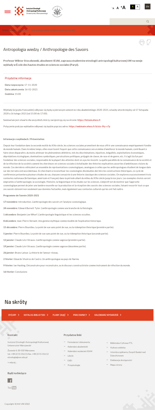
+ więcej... (12, 362)
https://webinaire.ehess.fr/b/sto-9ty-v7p (89, 126)
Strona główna (8, 30)
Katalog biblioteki (34, 315)
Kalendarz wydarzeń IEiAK (80, 351)
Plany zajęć (59, 315)
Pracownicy (80, 315)
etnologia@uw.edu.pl (17, 357)
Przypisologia (74, 365)
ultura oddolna (118, 347)
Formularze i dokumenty (79, 342)
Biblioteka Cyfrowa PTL (121, 343)
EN (147, 6)
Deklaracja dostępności (121, 360)
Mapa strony (116, 365)
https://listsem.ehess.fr (89, 120)
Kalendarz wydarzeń (106, 315)
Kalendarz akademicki (78, 346)
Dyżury (12, 315)
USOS (70, 356)
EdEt (70, 360)
